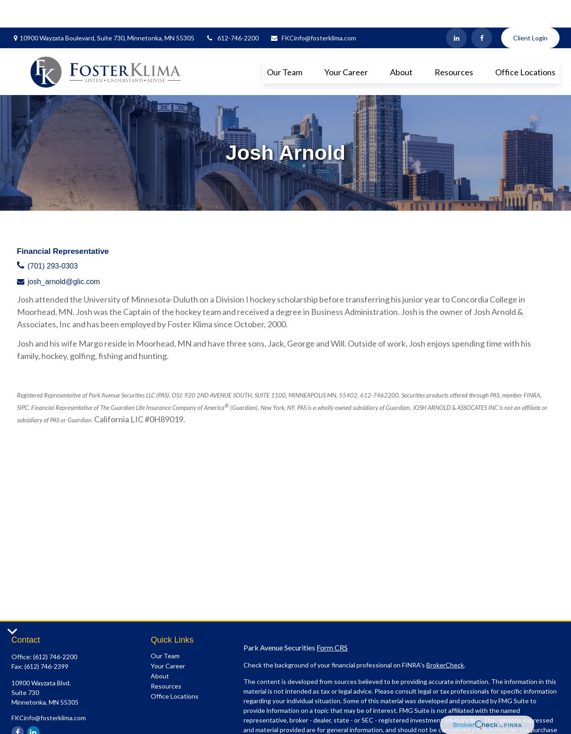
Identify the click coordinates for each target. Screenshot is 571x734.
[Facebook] (481, 10)
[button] (284, 44)
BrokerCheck (445, 637)
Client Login (530, 10)
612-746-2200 (232, 10)
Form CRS (332, 620)
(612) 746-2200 (55, 629)
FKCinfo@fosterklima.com (313, 10)
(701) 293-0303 (53, 238)
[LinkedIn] (456, 10)
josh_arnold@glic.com (64, 254)
